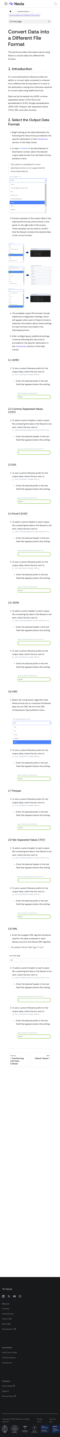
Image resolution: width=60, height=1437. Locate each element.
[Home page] (10, 11)
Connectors (42, 139)
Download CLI (9, 1329)
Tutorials (5, 1309)
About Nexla (8, 1386)
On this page (16, 21)
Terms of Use (52, 1420)
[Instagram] (20, 1297)
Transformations (9, 1357)
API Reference (8, 1314)
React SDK (6, 1324)
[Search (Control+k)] (55, 3)
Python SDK (7, 1319)
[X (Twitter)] (9, 1297)
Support (5, 1391)
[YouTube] (14, 1297)
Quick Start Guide (9, 1352)
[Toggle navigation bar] (6, 4)
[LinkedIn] (3, 1297)
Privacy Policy (9, 1396)
